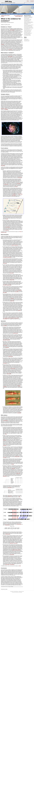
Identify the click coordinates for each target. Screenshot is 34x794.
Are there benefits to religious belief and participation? (29, 25)
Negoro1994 (12, 279)
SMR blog (8, 1)
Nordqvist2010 (13, 368)
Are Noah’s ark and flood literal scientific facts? (28, 30)
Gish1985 (18, 183)
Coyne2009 (16, 291)
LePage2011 (5, 386)
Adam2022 (11, 318)
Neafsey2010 (9, 373)
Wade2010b (12, 300)
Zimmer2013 (15, 543)
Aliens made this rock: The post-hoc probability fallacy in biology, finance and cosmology (29, 22)
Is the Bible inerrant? (28, 35)
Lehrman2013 (19, 290)
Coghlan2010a (10, 356)
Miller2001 (11, 543)
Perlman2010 (8, 227)
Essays (12, 586)
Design (13, 464)
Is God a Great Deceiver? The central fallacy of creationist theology (28, 34)
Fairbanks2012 (7, 534)
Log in (26, 38)
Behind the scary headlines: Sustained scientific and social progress (29, 18)
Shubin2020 (3, 165)
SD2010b (12, 298)
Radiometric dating (4, 108)
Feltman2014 (20, 177)
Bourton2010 (5, 345)
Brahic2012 (12, 554)
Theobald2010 (12, 564)
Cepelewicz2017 (15, 333)
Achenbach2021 (7, 318)
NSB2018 (2, 44)
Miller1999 (16, 245)
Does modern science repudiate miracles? (28, 32)
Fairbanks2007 (17, 456)
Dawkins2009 (9, 257)
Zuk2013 (19, 310)
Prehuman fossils (3, 232)
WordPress (16, 592)
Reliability (6, 109)
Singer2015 (7, 230)
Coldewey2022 (5, 420)
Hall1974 (13, 245)
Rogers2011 (18, 473)
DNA (19, 496)
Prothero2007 (6, 184)
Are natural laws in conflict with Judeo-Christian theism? (29, 27)
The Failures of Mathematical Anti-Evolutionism (29, 28)
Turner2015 (5, 263)
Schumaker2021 (16, 318)
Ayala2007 (4, 445)
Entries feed (26, 39)
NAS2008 (14, 194)
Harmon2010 (7, 564)
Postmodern (10, 49)
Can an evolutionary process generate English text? (18, 16)
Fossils (16, 186)
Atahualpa (20, 592)
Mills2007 (13, 468)
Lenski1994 (5, 257)
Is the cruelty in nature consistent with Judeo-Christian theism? (28, 20)
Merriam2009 (10, 56)
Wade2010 (7, 347)
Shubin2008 (14, 195)
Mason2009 (4, 292)
